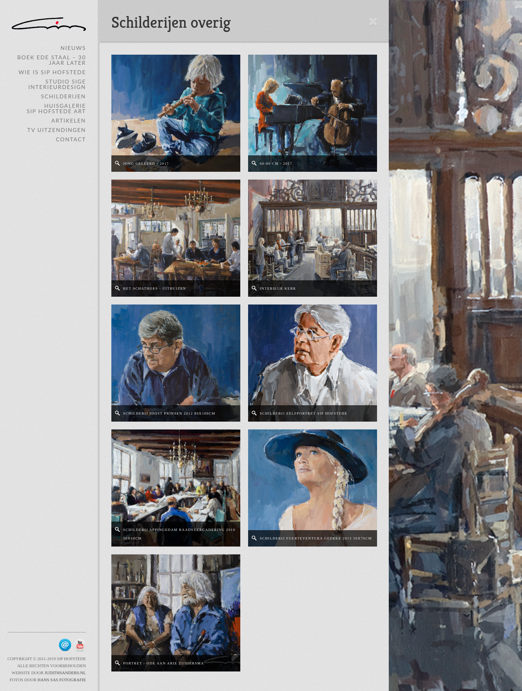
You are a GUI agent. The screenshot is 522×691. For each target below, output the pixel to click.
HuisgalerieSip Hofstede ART (56, 108)
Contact (71, 139)
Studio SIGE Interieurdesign (57, 84)
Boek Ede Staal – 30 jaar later (51, 60)
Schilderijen (63, 96)
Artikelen (68, 120)
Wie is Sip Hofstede (52, 72)
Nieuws (73, 48)
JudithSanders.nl (64, 672)
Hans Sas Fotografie (62, 679)
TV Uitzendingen (56, 129)
